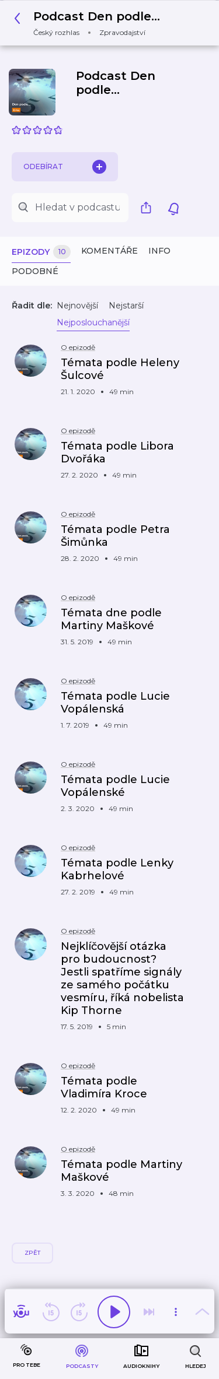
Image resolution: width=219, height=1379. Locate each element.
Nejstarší (126, 305)
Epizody (41, 252)
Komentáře (109, 250)
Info (159, 250)
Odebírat (64, 167)
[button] (90, 23)
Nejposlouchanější (93, 322)
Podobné (35, 271)
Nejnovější (77, 305)
